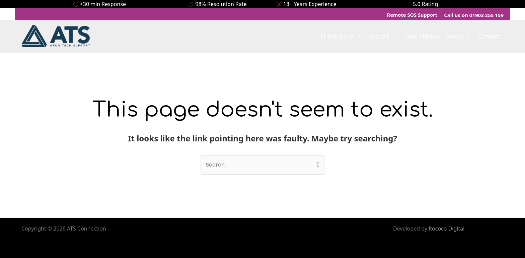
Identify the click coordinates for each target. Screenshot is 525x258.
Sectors (383, 36)
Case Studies (422, 36)
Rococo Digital (446, 228)
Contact (489, 36)
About (459, 36)
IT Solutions (341, 36)
